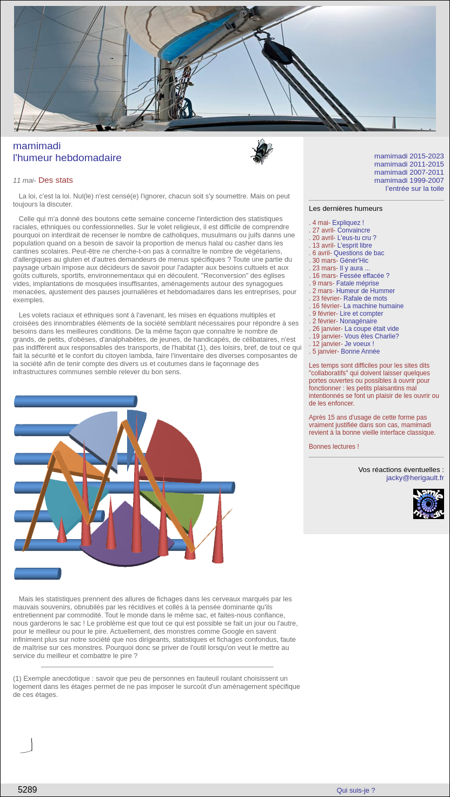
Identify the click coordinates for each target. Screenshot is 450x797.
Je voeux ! (359, 344)
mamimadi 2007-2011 (409, 172)
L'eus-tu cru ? (357, 238)
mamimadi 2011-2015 (409, 164)
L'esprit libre (355, 245)
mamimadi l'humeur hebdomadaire (67, 151)
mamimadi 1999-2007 (409, 180)
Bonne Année (360, 351)
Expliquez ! (348, 223)
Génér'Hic (354, 260)
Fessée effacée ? (364, 276)
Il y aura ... (355, 268)
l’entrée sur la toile (415, 188)
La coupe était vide (372, 329)
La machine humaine (373, 306)
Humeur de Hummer (365, 291)
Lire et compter (361, 313)
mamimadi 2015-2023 (409, 156)
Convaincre (354, 230)
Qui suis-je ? (356, 790)
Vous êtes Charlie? (372, 336)
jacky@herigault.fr (415, 478)
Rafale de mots (365, 298)
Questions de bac (359, 253)
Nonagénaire (358, 321)
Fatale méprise (357, 283)
